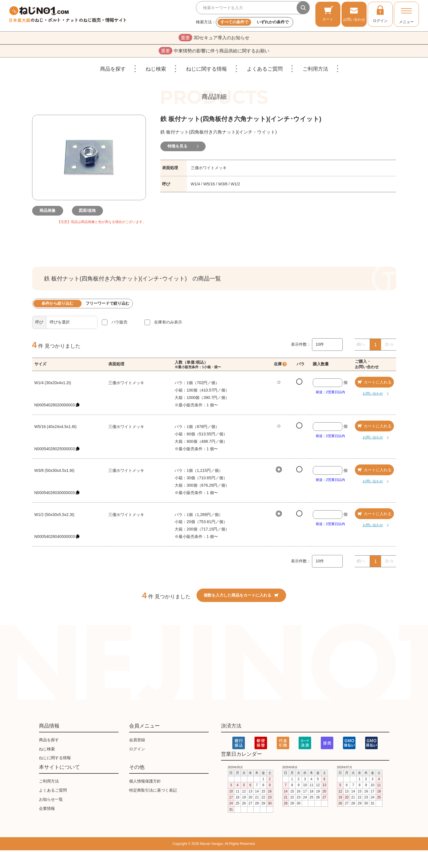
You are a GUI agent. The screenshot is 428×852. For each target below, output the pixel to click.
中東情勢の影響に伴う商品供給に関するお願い (214, 52)
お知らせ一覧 (51, 801)
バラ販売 (119, 323)
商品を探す (113, 70)
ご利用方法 (315, 70)
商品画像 (49, 212)
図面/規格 (89, 212)
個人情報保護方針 (145, 783)
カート (327, 13)
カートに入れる (374, 384)
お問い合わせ (354, 13)
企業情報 (47, 810)
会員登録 (137, 741)
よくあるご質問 (265, 70)
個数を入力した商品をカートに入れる (241, 597)
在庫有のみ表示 (168, 323)
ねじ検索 (156, 70)
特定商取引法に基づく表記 (153, 792)
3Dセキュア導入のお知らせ (213, 38)
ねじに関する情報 (206, 70)
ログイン (380, 14)
